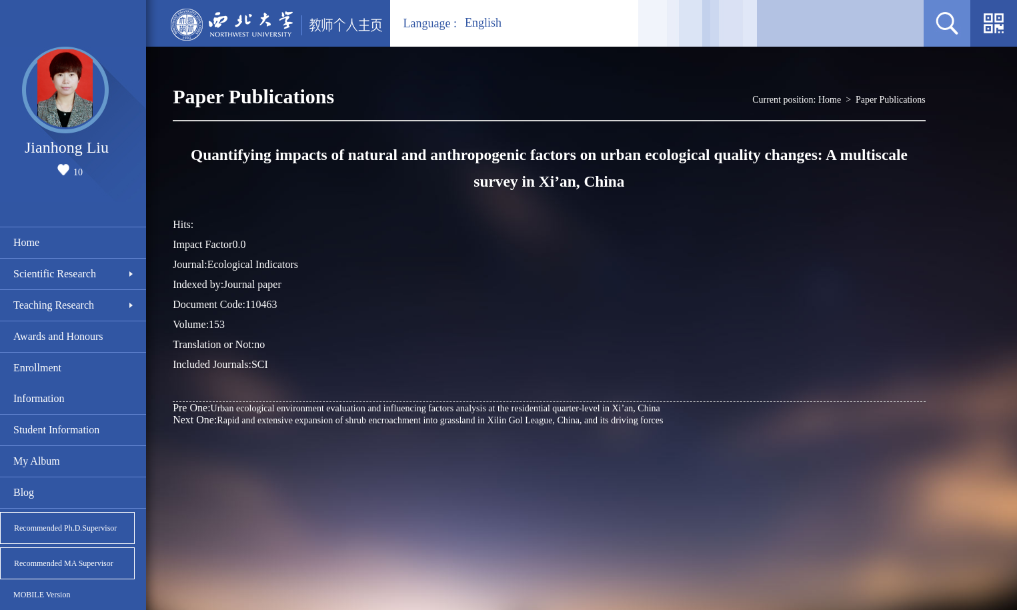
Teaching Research (53, 305)
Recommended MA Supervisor (63, 563)
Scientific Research (54, 273)
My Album (36, 461)
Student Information (56, 429)
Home (26, 242)
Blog (23, 492)
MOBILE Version (41, 594)
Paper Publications (891, 100)
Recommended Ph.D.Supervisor (65, 528)
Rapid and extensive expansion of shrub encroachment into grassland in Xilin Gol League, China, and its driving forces (418, 419)
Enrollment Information (38, 383)
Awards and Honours (58, 336)
